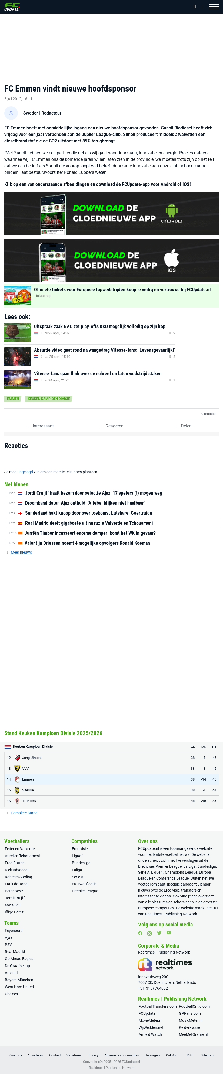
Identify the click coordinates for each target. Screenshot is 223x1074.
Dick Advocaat (17, 870)
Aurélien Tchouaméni (22, 856)
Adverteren (35, 1055)
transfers (189, 890)
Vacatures (73, 1055)
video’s (165, 896)
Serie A (77, 877)
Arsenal (11, 973)
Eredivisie (80, 849)
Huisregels (152, 1055)
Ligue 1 (78, 856)
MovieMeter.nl (150, 1020)
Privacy (93, 1055)
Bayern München (19, 980)
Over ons (15, 1055)
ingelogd (26, 472)
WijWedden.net (151, 1027)
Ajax (8, 937)
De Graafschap (17, 966)
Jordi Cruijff (15, 898)
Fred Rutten (15, 863)
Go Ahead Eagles (19, 959)
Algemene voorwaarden (122, 1055)
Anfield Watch (150, 1034)
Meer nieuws (19, 552)
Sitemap (207, 1055)
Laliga (77, 870)
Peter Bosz (14, 891)
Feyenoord (14, 930)
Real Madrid (15, 951)
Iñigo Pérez (14, 912)
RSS (189, 1055)
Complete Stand (22, 813)
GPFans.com (190, 1013)
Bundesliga (81, 863)
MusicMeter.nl (190, 1020)
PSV (8, 944)
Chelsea (11, 994)
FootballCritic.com (194, 1006)
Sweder (30, 113)
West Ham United (19, 987)
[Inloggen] (201, 6)
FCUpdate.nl (148, 848)
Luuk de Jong (16, 884)
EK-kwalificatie (84, 884)
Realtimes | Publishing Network (111, 1068)
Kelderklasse (189, 1027)
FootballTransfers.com (158, 1006)
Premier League (85, 891)
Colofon (172, 1055)
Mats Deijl (13, 905)
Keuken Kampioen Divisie (49, 399)
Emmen (13, 399)
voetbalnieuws (177, 854)
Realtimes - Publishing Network (171, 914)
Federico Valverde (20, 849)
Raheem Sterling (18, 877)
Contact (55, 1055)
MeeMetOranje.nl (193, 1034)
